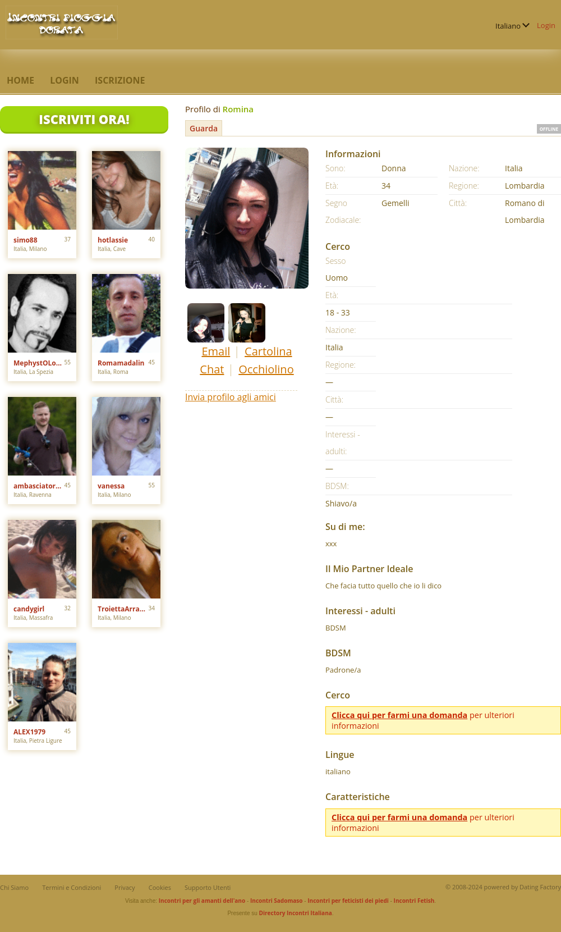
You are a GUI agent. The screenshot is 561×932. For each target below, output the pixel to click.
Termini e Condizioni (71, 887)
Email (215, 351)
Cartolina (268, 351)
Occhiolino (265, 369)
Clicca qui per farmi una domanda (399, 715)
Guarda (204, 128)
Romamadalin (121, 363)
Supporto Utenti (208, 887)
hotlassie (113, 240)
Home (20, 80)
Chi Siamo (14, 887)
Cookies (160, 887)
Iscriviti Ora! (84, 119)
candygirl (28, 609)
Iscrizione (120, 80)
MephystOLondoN (39, 363)
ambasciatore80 (39, 486)
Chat (212, 369)
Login (546, 25)
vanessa (111, 486)
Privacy (124, 887)
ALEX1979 (29, 732)
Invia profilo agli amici (230, 397)
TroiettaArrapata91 (123, 609)
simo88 (25, 240)
